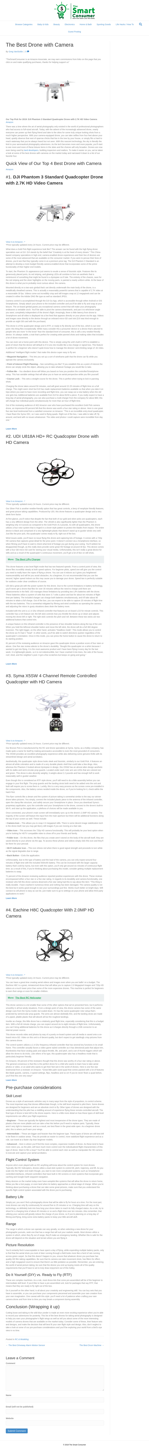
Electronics (70, 24)
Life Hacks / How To (125, 24)
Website (10, 1418)
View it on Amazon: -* (15, 242)
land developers (31, 150)
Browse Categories (23, 24)
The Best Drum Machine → (91, 1345)
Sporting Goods (104, 24)
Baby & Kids (42, 24)
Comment (10, 1363)
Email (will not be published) (19, 1407)
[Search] (140, 24)
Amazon (9, 122)
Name (8, 1395)
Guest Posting (74, 32)
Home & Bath (86, 24)
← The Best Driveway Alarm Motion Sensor (25, 1345)
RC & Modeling (22, 1339)
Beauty (56, 24)
